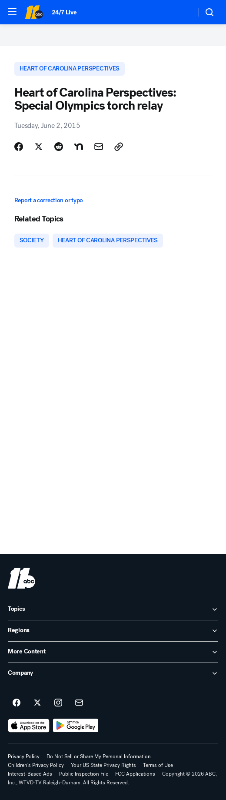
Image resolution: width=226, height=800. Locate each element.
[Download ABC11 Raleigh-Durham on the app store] (29, 726)
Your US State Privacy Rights (103, 765)
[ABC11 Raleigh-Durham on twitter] (37, 703)
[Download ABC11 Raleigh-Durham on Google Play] (76, 726)
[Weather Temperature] (183, 12)
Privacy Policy (24, 756)
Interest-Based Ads (30, 774)
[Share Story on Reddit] (58, 146)
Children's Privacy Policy (36, 765)
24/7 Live (64, 12)
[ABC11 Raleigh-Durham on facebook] (16, 703)
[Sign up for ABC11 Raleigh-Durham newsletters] (79, 703)
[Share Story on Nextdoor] (78, 146)
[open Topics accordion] (113, 609)
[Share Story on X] (38, 146)
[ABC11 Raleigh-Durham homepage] (34, 12)
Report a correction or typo (48, 200)
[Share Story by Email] (98, 146)
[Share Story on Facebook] (18, 146)
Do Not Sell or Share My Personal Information (99, 756)
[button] (12, 11)
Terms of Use (158, 765)
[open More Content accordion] (113, 652)
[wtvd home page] (21, 578)
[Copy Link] (118, 146)
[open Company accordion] (113, 673)
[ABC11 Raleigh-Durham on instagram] (58, 703)
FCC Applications (135, 774)
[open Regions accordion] (113, 630)
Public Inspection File (83, 774)
